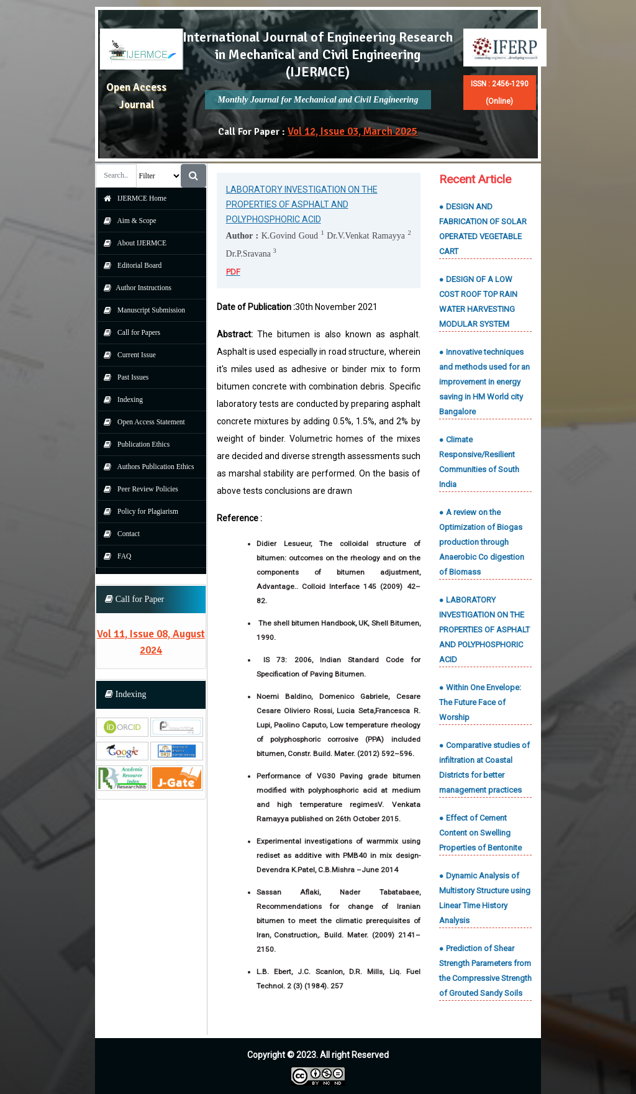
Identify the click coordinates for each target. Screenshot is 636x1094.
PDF (233, 271)
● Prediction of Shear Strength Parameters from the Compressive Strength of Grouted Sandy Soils (485, 971)
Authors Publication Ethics (146, 466)
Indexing (120, 399)
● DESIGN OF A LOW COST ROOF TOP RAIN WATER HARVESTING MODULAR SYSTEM (478, 302)
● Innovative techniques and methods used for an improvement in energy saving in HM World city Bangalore (484, 381)
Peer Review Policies (138, 489)
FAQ (114, 556)
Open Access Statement (141, 422)
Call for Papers (129, 332)
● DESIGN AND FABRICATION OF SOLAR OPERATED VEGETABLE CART (483, 229)
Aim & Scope (127, 220)
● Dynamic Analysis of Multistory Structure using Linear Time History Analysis (484, 898)
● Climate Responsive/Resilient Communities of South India (479, 462)
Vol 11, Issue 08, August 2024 (151, 642)
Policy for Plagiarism (138, 511)
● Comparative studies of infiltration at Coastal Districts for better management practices (484, 768)
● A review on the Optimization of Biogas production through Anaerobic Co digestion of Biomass (481, 542)
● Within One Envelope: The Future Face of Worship (480, 702)
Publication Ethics (134, 444)
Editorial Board (129, 265)
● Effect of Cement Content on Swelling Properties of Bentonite (480, 832)
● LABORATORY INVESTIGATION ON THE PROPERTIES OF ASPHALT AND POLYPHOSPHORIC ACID (484, 629)
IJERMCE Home (132, 198)
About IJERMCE (132, 243)
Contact (119, 533)
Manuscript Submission (141, 310)
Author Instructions (134, 287)
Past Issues (123, 377)
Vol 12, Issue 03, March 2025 (352, 131)
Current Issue (127, 354)
